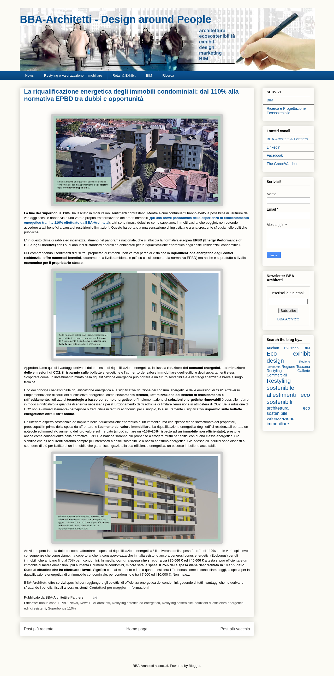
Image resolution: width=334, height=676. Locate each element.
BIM (149, 75)
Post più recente (38, 629)
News (29, 75)
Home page (136, 629)
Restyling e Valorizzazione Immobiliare (73, 75)
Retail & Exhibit (123, 75)
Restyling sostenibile (177, 603)
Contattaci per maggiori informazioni (119, 587)
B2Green (291, 348)
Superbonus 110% (62, 608)
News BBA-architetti (95, 603)
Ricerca (168, 75)
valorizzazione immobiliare (280, 421)
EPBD (63, 603)
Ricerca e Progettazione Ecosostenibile (286, 110)
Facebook (275, 155)
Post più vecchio (235, 629)
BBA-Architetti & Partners (287, 139)
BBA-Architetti (36, 582)
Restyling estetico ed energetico (136, 603)
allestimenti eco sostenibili (288, 398)
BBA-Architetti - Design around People (115, 19)
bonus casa (48, 603)
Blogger (194, 666)
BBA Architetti (288, 319)
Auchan (273, 348)
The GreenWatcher (282, 164)
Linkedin (273, 147)
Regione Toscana (296, 366)
